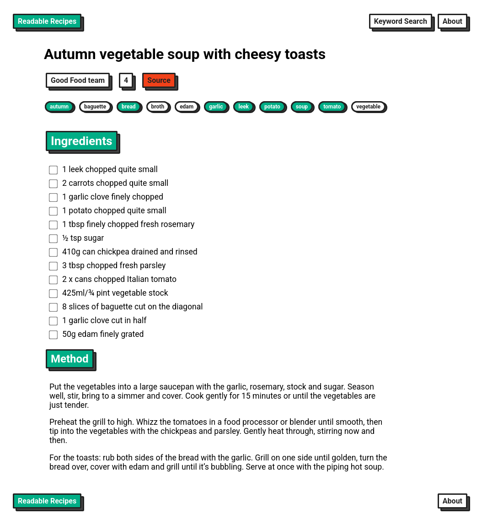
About (452, 21)
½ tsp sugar (76, 238)
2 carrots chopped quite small (109, 183)
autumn (59, 106)
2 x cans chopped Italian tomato (113, 279)
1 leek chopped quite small (103, 169)
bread (129, 106)
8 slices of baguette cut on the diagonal (126, 306)
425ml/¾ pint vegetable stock (108, 293)
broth (158, 106)
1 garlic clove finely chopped (106, 196)
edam (186, 106)
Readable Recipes (47, 21)
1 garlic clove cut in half (98, 320)
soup (302, 106)
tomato (332, 106)
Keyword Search (400, 21)
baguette (95, 106)
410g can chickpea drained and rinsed (123, 251)
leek (243, 106)
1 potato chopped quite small (107, 210)
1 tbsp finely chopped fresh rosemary (122, 224)
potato (272, 106)
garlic (216, 106)
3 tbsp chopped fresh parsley (107, 265)
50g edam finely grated (96, 334)
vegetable (368, 106)
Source (159, 80)
